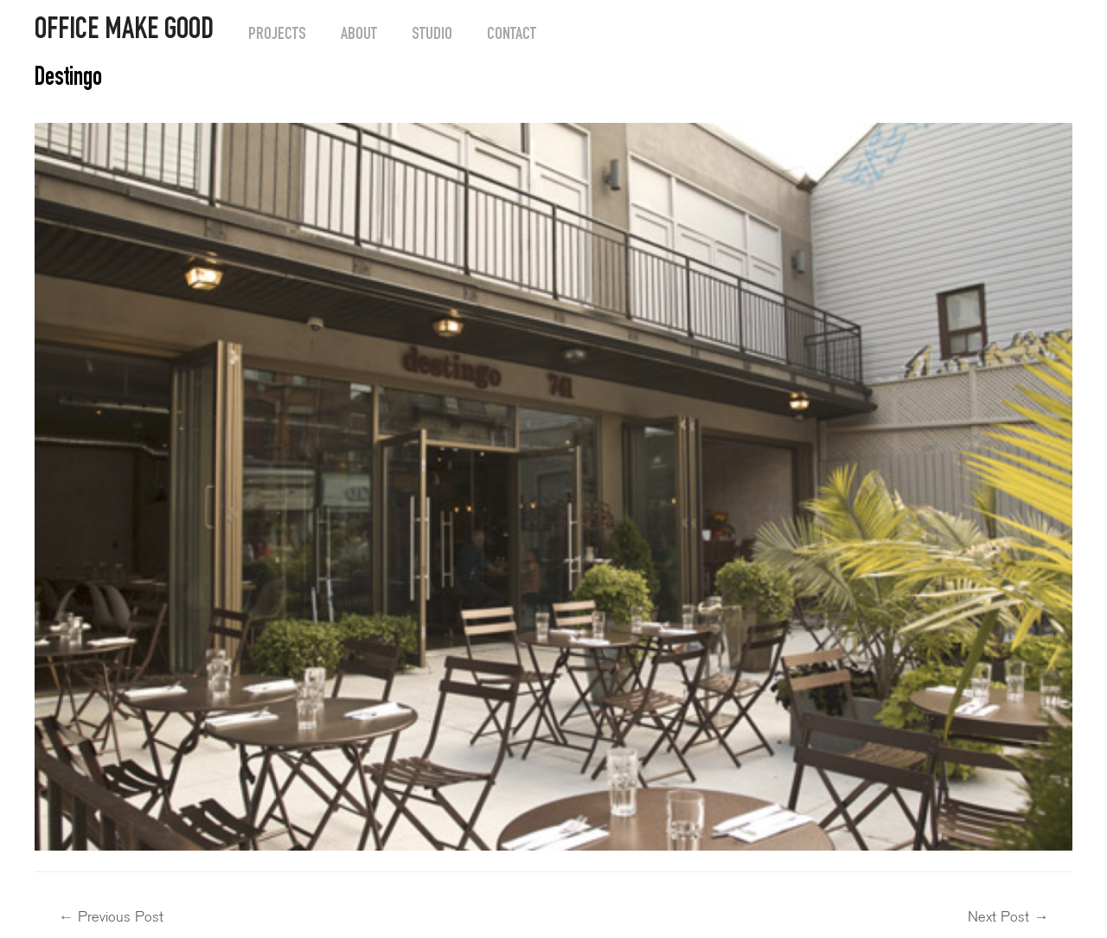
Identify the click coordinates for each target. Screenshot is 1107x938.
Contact (511, 35)
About (359, 35)
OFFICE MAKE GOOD (124, 31)
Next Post (1008, 917)
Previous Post (111, 917)
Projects (277, 35)
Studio (432, 35)
